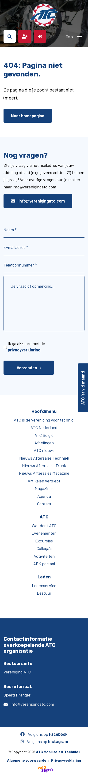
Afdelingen (44, 442)
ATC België (44, 435)
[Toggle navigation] (79, 36)
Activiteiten (44, 556)
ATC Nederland (44, 427)
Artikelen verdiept (44, 480)
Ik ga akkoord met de (26, 346)
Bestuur (44, 593)
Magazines (44, 488)
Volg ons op (44, 734)
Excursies (44, 540)
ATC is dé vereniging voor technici (44, 419)
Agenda (44, 496)
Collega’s (44, 548)
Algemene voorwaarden (28, 760)
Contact (44, 503)
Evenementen (44, 533)
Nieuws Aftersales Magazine (44, 473)
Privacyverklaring (66, 760)
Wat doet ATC (44, 525)
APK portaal (44, 563)
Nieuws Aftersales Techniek (44, 458)
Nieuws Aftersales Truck (44, 465)
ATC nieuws (44, 450)
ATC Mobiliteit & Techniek (58, 751)
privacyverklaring (24, 349)
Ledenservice (44, 585)
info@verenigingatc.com (38, 200)
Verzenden (27, 367)
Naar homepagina (27, 115)
